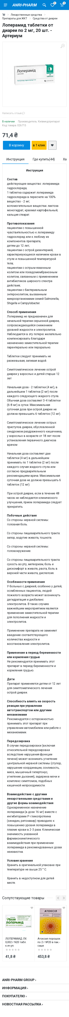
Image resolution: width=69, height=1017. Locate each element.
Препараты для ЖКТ (14, 18)
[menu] (5, 5)
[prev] (58, 898)
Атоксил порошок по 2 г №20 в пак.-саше (49, 942)
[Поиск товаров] (44, 5)
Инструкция (15, 159)
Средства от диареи (45, 18)
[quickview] (32, 908)
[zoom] (62, 46)
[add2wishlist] (52, 145)
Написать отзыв (13, 113)
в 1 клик (39, 145)
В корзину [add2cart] (16, 145)
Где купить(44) (44, 159)
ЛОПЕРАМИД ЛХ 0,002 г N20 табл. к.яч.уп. (15, 942)
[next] (63, 898)
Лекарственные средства (26, 14)
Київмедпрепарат (49, 121)
